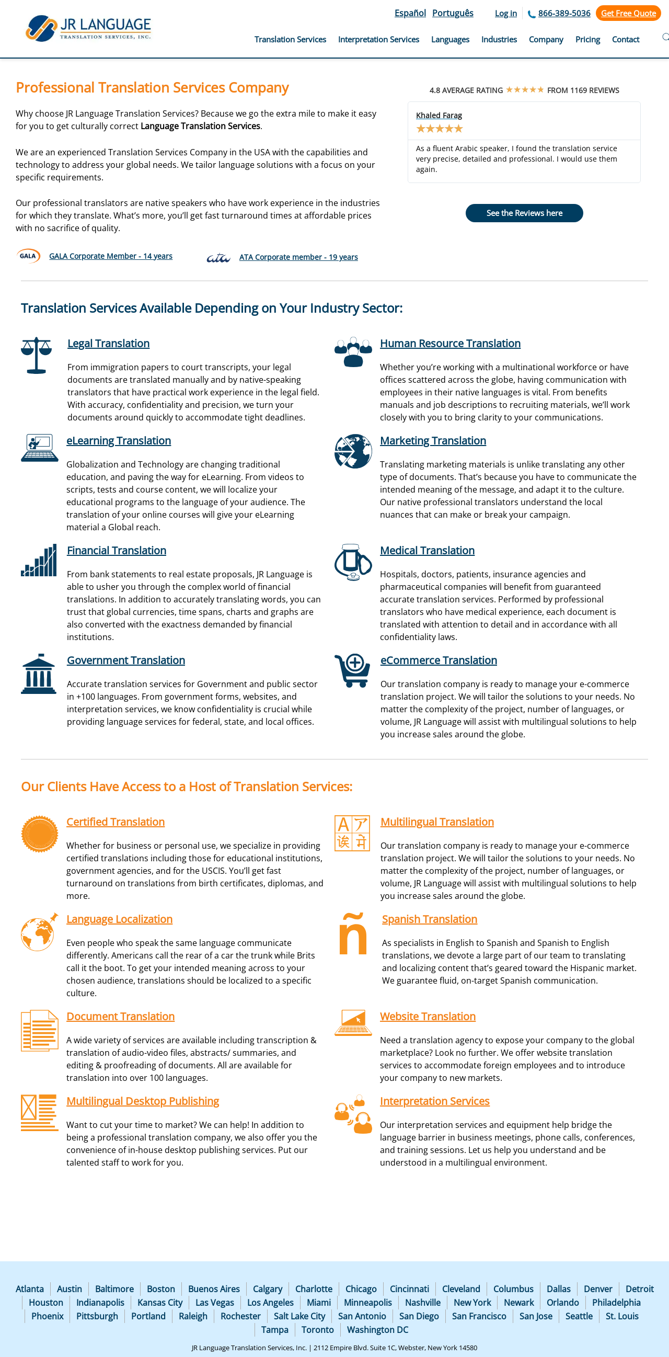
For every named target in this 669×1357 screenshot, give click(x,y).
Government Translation (126, 660)
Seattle (579, 1316)
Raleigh (193, 1316)
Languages (450, 39)
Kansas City (159, 1302)
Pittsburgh (97, 1316)
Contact (625, 39)
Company (546, 39)
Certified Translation (115, 822)
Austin (69, 1289)
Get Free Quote (628, 13)
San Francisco (479, 1316)
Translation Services (290, 39)
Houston (46, 1302)
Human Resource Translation (450, 343)
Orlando (563, 1302)
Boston (161, 1289)
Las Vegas (214, 1302)
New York (472, 1302)
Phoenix (47, 1316)
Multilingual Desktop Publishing (142, 1101)
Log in (506, 13)
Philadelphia (616, 1302)
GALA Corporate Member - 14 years (110, 256)
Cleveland (461, 1289)
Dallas (559, 1289)
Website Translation (428, 1016)
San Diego (419, 1316)
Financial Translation (116, 550)
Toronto (318, 1330)
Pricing (587, 39)
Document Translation (120, 1016)
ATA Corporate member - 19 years (298, 257)
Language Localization (119, 919)
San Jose (536, 1316)
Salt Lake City (299, 1316)
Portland (148, 1316)
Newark (519, 1302)
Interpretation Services (378, 39)
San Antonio (362, 1316)
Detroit (640, 1289)
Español (410, 13)
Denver (598, 1289)
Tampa (275, 1330)
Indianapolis (100, 1302)
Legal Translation (108, 343)
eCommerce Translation (438, 660)
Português (453, 13)
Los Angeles (270, 1302)
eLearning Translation (118, 441)
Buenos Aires (214, 1289)
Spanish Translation (429, 919)
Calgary (267, 1289)
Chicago (361, 1289)
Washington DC (377, 1330)
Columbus (513, 1289)
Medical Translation (427, 550)
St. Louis (622, 1316)
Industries (499, 39)
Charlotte (313, 1289)
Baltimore (114, 1289)
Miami (319, 1302)
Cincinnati (409, 1289)
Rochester (241, 1316)
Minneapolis (368, 1302)
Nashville (423, 1302)
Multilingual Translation (437, 822)
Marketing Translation (433, 441)
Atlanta (30, 1289)
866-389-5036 (564, 13)
